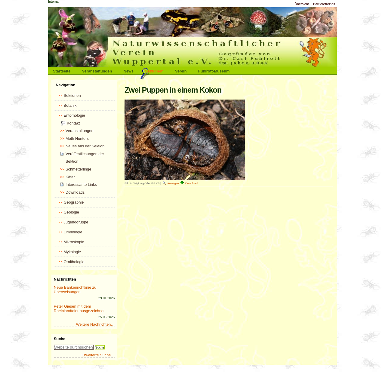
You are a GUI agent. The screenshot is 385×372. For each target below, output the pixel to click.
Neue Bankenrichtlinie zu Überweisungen (75, 289)
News (129, 71)
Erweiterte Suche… (98, 355)
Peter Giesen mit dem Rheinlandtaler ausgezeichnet (79, 308)
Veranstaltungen (97, 71)
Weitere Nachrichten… (95, 324)
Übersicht (301, 4)
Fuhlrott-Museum (214, 71)
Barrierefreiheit (324, 4)
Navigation (65, 85)
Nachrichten (65, 279)
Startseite (61, 71)
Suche (59, 339)
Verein (180, 71)
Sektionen (154, 71)
